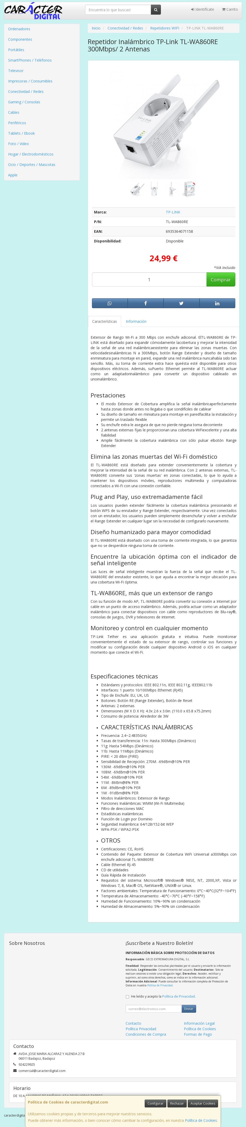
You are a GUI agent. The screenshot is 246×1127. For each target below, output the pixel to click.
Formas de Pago (198, 1034)
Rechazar (177, 1103)
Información (136, 321)
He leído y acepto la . (163, 996)
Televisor (16, 70)
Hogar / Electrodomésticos (31, 154)
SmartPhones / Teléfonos (30, 60)
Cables (13, 112)
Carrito (230, 9)
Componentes (20, 39)
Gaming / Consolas (24, 101)
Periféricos (17, 122)
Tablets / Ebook (21, 133)
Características (104, 321)
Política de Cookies (201, 1120)
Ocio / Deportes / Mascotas (31, 164)
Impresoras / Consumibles (30, 81)
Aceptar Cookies (203, 1103)
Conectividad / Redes (26, 91)
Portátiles (16, 49)
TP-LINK (173, 212)
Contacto (133, 1023)
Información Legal (199, 1023)
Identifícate (202, 9)
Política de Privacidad (160, 985)
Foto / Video (18, 143)
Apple (12, 174)
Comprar (221, 279)
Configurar (155, 1103)
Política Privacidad (141, 1028)
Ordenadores (19, 28)
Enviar (188, 1008)
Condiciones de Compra (146, 1034)
